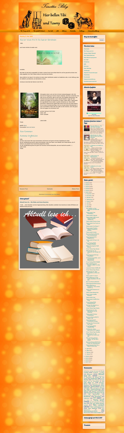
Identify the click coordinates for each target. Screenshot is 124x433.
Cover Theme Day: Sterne (92, 269)
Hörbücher (86, 61)
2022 (87, 190)
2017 (87, 362)
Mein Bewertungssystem (90, 57)
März (88, 350)
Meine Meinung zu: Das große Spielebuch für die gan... (93, 278)
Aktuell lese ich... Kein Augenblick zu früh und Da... (92, 273)
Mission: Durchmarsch (98, 391)
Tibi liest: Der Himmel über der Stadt (92, 323)
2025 (87, 184)
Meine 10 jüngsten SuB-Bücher (92, 246)
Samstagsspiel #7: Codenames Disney (92, 320)
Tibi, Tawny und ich (25, 31)
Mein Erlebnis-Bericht (94, 389)
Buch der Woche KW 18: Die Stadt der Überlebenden (93, 342)
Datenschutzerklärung (93, 31)
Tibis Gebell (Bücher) (39, 31)
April (88, 348)
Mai (88, 206)
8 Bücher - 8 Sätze (98, 372)
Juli (88, 203)
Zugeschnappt (97, 412)
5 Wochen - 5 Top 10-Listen (91, 371)
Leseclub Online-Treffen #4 (93, 268)
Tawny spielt (98, 400)
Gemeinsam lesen (98, 385)
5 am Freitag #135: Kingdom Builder (91, 243)
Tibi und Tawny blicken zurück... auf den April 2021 (92, 339)
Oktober (89, 197)
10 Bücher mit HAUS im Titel (96, 146)
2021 (87, 192)
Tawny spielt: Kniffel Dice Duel (92, 300)
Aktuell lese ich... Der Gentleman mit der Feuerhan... (91, 311)
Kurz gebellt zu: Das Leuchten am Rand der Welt (92, 209)
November (89, 195)
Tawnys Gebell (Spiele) (90, 53)
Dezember (89, 193)
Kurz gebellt (91, 386)
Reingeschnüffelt (87, 395)
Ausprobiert (89, 377)
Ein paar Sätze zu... (94, 382)
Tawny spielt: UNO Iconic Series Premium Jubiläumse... (92, 218)
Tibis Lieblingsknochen (97, 407)
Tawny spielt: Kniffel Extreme (91, 295)
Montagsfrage (90, 392)
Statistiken (73, 31)
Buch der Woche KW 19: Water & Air (92, 318)
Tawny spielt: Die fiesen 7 (92, 226)
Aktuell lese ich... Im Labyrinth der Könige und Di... (93, 252)
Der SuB (50, 31)
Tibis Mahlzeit (92, 408)
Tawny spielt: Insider (91, 232)
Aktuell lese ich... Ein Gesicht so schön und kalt (92, 335)
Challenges (82, 31)
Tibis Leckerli (98, 405)
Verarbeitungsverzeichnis (90, 81)
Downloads (87, 77)
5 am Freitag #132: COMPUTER (91, 326)
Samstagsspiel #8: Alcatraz (93, 283)
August (89, 201)
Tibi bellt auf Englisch (95, 401)
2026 (87, 183)
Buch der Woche (31, 127)
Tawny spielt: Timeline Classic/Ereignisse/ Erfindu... (92, 229)
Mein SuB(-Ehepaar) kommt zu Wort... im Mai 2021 (93, 265)
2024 (87, 186)
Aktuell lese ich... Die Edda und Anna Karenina (34, 202)
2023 (87, 188)
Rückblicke (87, 396)
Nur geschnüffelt (94, 394)
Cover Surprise (95, 379)
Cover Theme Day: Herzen (92, 248)
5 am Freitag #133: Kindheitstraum (91, 303)
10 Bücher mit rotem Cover (95, 166)
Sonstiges (98, 396)
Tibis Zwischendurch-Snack (94, 410)
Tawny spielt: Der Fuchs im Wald (93, 224)
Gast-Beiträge (87, 68)
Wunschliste (87, 412)
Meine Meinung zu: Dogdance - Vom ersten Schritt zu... (93, 286)
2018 (87, 360)
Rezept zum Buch (98, 395)
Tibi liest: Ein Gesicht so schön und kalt (92, 306)
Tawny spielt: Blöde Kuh (92, 292)
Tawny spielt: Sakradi (91, 215)
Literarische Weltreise (98, 387)
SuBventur (86, 398)
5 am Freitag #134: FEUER (93, 262)
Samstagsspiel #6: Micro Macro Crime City (92, 345)
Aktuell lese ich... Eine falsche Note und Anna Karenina (96, 136)
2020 (87, 356)
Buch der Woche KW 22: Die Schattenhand (92, 234)
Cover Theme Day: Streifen (93, 332)
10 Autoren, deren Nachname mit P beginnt (93, 329)
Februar (89, 352)
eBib (57, 31)
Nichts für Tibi (100, 392)
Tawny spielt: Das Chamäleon (90, 213)
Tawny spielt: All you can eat (92, 240)
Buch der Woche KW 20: (92, 281)
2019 (87, 358)
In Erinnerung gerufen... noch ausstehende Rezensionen (93, 259)
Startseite (50, 189)
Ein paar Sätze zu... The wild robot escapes (96, 126)
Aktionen (64, 31)
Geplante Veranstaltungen (90, 72)
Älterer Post (75, 189)
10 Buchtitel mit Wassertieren (94, 156)
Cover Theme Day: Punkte (92, 308)
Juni (88, 204)
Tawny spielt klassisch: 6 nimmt (92, 290)
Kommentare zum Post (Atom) (52, 194)
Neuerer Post (24, 189)
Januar (88, 354)
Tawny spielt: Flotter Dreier (93, 221)
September (90, 199)
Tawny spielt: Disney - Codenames (92, 315)
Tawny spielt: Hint (90, 297)
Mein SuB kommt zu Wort (91, 390)
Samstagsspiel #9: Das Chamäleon (92, 255)
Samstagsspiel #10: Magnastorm (91, 237)
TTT (94, 398)
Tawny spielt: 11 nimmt (92, 275)
